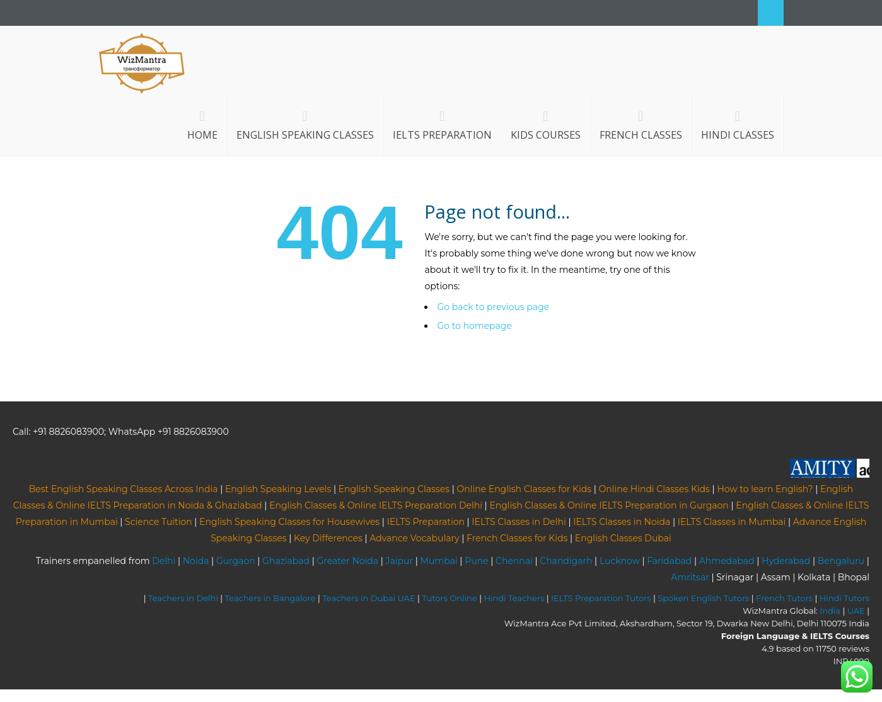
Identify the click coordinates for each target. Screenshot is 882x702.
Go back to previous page (493, 307)
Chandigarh (566, 561)
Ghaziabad (286, 561)
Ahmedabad (727, 561)
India (830, 611)
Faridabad (669, 561)
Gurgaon (235, 561)
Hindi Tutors (844, 598)
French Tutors (784, 598)
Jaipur (400, 561)
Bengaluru (841, 561)
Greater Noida (347, 561)
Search (771, 13)
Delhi (163, 561)
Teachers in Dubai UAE (368, 598)
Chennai (514, 561)
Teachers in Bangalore (270, 598)
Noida (196, 561)
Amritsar (690, 577)
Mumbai (439, 561)
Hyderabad (786, 561)
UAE (856, 611)
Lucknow (620, 561)
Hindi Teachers (514, 598)
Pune (476, 561)
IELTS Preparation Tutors (601, 598)
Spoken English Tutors (703, 598)
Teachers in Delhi (183, 598)
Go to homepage (474, 325)
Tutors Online (449, 598)
